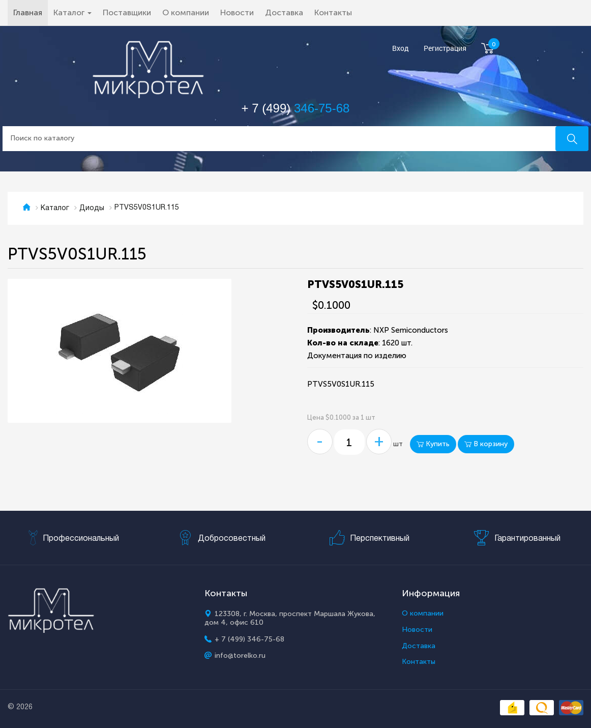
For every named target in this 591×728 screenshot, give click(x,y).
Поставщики (127, 12)
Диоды (91, 208)
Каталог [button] (72, 12)
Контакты (333, 12)
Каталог (55, 208)
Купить (433, 444)
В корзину (486, 444)
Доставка (284, 12)
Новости (237, 12)
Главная (30, 12)
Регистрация (445, 48)
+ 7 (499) (296, 108)
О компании (185, 12)
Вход (400, 48)
